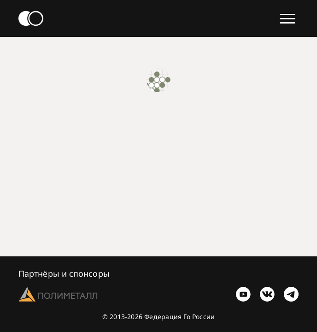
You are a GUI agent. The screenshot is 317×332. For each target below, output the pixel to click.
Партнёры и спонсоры (64, 273)
